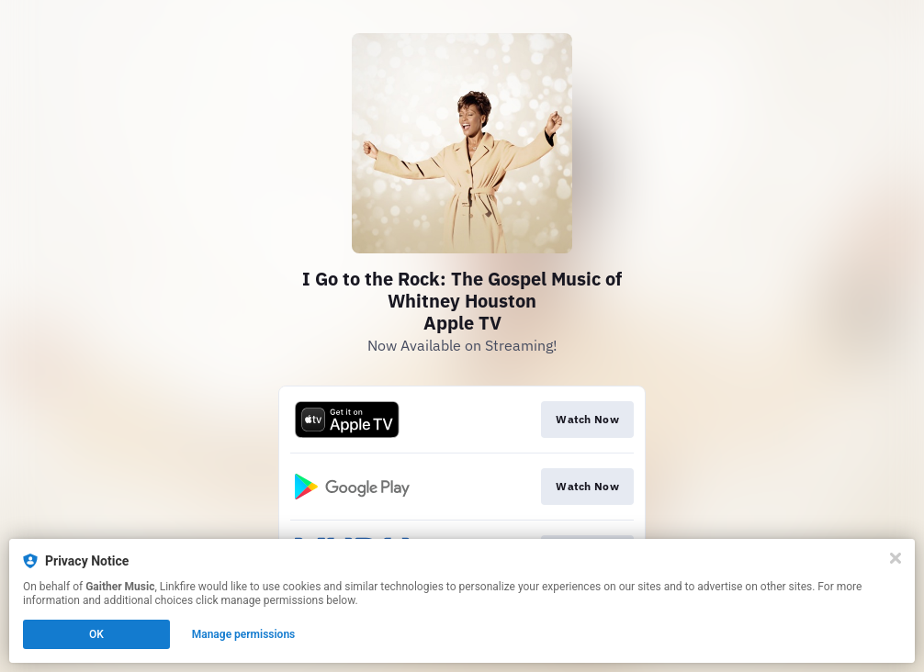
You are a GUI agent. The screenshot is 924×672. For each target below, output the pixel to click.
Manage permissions (244, 634)
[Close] (895, 558)
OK (96, 634)
